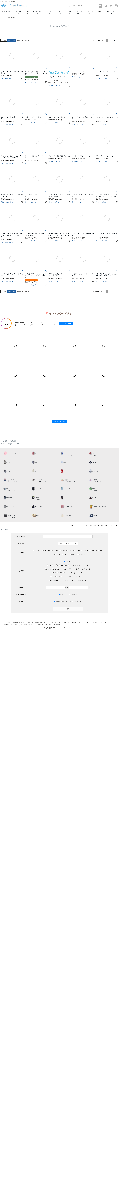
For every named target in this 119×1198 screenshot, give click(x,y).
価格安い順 (77, 601)
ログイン (86, 622)
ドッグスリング (49, 12)
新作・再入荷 (19, 12)
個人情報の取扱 (58, 625)
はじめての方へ (89, 12)
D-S (54, 569)
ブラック (81, 554)
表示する (73, 594)
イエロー (46, 550)
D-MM (60, 569)
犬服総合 (27, 12)
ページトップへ (116, 619)
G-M (56, 580)
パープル (93, 550)
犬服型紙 (69, 12)
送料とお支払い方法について (23, 625)
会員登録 (94, 622)
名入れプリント (46, 622)
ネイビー (85, 550)
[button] (117, 40)
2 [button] (109, 40)
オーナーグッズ (60, 12)
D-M (66, 569)
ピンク (62, 550)
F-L (63, 576)
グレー (73, 554)
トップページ (6, 622)
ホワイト (37, 550)
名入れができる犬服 (37, 12)
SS (53, 565)
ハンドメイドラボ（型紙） (73, 622)
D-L (71, 569)
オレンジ (55, 550)
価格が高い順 (20, 40)
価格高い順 (66, 601)
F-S (52, 576)
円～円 (68, 587)
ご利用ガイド (99, 12)
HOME (3, 17)
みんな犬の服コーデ (112, 12)
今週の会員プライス (7, 12)
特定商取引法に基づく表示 (43, 625)
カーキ (57, 554)
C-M (59, 573)
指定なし (68, 561)
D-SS (48, 569)
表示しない (63, 594)
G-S (51, 580)
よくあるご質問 (78, 12)
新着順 (27, 40)
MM (61, 565)
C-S (54, 573)
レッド (69, 550)
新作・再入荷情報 (33, 622)
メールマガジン (104, 622)
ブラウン (66, 554)
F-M (57, 576)
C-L (65, 573)
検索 (67, 609)
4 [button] (114, 40)
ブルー (76, 550)
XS (49, 565)
